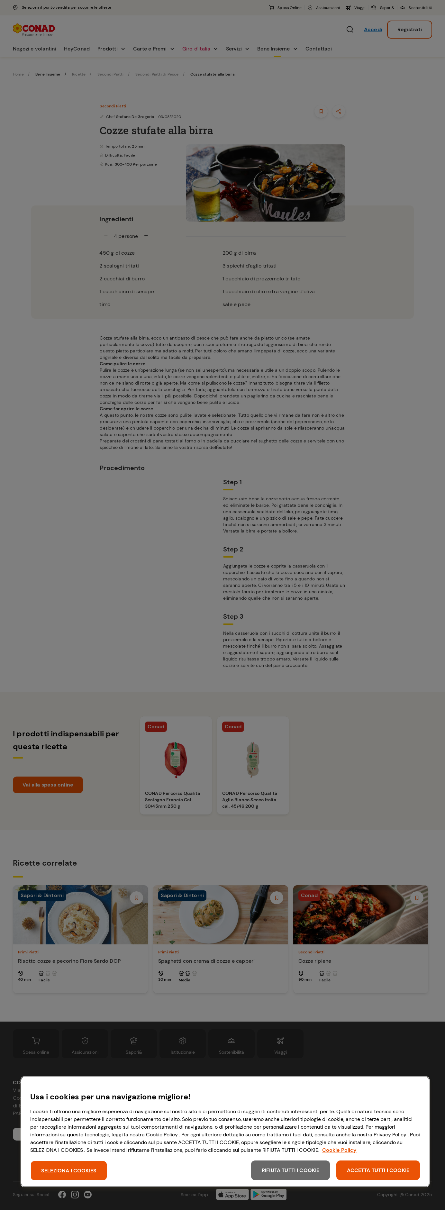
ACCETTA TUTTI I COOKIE (378, 1170)
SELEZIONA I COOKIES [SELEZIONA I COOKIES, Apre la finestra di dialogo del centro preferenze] (68, 1170)
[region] (225, 1131)
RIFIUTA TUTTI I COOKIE (291, 1170)
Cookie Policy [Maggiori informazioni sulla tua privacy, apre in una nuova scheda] (339, 1150)
